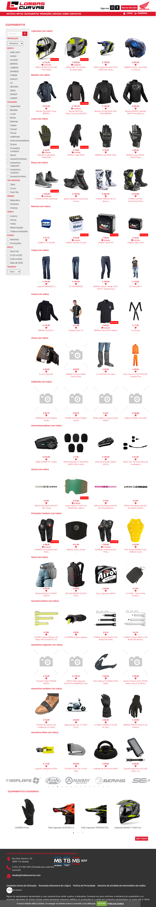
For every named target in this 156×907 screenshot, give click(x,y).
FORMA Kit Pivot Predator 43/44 (76, 419)
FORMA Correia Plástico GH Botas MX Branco (135, 638)
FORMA (12, 75)
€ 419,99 (47, 65)
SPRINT (12, 94)
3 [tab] (57, 786)
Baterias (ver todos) (40, 206)
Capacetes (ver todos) (42, 31)
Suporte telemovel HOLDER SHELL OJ (135, 769)
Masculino (13, 200)
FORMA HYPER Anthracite (46, 199)
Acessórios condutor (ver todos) (46, 688)
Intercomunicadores (17, 140)
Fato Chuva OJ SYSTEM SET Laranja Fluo (135, 375)
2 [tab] (52, 786)
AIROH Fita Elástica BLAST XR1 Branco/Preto (135, 506)
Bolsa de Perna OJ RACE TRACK (46, 594)
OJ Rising (135, 330)
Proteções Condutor (13, 149)
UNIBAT (12, 98)
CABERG (12, 67)
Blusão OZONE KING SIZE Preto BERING (106, 112)
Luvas (11, 114)
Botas (11, 117)
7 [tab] (75, 786)
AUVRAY (12, 60)
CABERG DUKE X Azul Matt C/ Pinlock (135, 68)
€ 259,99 (77, 109)
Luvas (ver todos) (39, 119)
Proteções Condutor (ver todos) (46, 513)
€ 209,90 (47, 196)
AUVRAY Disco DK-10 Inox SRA (76, 769)
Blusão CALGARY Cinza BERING (46, 112)
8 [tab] (80, 786)
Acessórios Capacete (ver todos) (47, 645)
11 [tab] (94, 786)
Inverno (12, 216)
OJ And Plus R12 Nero (105, 374)
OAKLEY (12, 79)
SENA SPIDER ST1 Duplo (46, 462)
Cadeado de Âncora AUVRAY (105, 768)
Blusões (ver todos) (40, 75)
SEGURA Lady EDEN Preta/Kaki (46, 156)
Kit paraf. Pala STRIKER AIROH (46, 682)
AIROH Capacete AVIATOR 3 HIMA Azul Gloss (106, 68)
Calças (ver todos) (40, 250)
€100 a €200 (14, 255)
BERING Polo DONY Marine (105, 330)
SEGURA (12, 86)
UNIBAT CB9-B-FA (105, 242)
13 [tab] (103, 786)
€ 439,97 (77, 65)
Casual (12, 129)
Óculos (12, 144)
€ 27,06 (137, 240)
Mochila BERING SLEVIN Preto (76, 594)
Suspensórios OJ (76, 330)
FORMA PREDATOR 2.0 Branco (106, 200)
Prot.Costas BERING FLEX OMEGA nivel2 (135, 550)
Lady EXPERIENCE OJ (46, 286)
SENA (11, 90)
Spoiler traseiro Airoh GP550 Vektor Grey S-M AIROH (135, 682)
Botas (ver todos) (39, 162)
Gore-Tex (13, 192)
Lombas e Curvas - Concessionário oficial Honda (29, 853)
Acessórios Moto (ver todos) (44, 732)
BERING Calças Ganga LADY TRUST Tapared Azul (105, 287)
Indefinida (13, 137)
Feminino (13, 204)
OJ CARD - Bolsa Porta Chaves (135, 594)
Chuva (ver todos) (39, 338)
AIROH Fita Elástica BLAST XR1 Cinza (46, 506)
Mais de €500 (15, 263)
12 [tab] (98, 786)
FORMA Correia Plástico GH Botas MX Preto (106, 638)
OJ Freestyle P (135, 286)
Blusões (12, 110)
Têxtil (11, 184)
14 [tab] (107, 786)
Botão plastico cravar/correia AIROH (105, 419)
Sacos (11, 155)
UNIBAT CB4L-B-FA (135, 242)
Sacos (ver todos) (39, 557)
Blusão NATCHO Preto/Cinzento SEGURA (76, 112)
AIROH (11, 56)
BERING (12, 64)
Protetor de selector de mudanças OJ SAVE (46, 726)
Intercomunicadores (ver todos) (46, 425)
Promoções (14, 243)
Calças (12, 125)
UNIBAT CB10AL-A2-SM (76, 242)
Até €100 (13, 251)
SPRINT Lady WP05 (75, 155)
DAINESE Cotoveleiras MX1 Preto (46, 550)
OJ (10, 83)
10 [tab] (89, 786)
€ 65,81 (77, 240)
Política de (115, 903)
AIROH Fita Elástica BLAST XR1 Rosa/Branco (105, 506)
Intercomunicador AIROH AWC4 (105, 463)
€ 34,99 (47, 152)
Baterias (12, 121)
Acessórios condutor (14, 171)
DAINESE (13, 71)
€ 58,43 (107, 240)
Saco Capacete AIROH (105, 593)
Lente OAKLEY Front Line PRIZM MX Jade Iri (76, 506)
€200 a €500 (14, 259)
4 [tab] (62, 786)
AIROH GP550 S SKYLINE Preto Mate (46, 68)
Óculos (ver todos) (40, 469)
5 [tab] (66, 786)
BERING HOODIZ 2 (46, 330)
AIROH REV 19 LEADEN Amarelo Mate (76, 68)
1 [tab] (48, 786)
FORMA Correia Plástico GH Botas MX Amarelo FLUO (46, 638)
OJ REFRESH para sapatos (75, 637)
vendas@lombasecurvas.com (26, 875)
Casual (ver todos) (40, 294)
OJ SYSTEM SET (46, 374)
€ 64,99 (107, 328)
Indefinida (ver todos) (41, 382)
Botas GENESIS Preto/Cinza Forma (76, 200)
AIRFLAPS (13, 52)
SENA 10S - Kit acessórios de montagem (135, 463)
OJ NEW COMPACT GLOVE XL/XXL (105, 726)
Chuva (11, 133)
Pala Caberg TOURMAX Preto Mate (105, 682)
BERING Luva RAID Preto (105, 155)
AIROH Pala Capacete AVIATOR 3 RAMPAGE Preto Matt (76, 683)
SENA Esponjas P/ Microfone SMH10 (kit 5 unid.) (76, 463)
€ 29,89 (77, 152)
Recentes (13, 239)
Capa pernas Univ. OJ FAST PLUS (76, 726)
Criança (12, 208)
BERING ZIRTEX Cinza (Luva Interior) (135, 726)
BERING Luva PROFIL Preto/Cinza (135, 156)
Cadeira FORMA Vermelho (135, 418)
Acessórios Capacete (14, 164)
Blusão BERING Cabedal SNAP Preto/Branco (135, 112)
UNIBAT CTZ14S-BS (46, 242)
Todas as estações (17, 231)
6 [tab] (71, 786)
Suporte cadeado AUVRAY (46, 768)
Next (148, 780)
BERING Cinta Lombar (76, 549)
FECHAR (101, 903)
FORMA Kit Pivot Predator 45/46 (46, 419)
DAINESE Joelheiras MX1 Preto (106, 550)
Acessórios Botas (17, 159)
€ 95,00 (77, 503)
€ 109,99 (107, 547)
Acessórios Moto (16, 176)
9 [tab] (84, 786)
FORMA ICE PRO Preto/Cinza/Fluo (135, 200)
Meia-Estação (15, 227)
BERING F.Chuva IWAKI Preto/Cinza (76, 375)
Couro (11, 188)
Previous (7, 780)
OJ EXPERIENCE (76, 286)
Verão (11, 224)
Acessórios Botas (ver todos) (45, 601)
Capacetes (13, 106)
